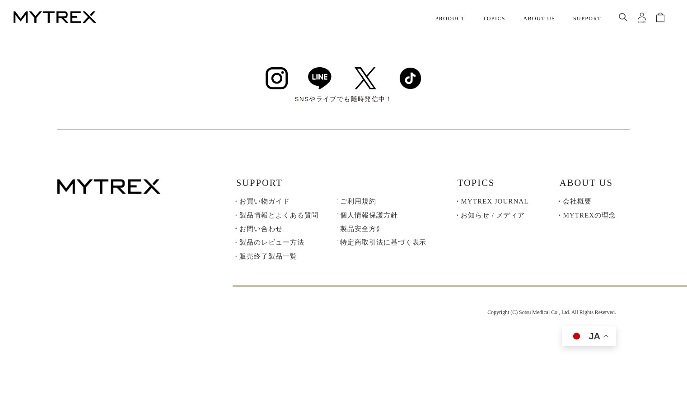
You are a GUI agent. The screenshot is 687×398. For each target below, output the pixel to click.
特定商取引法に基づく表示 (383, 245)
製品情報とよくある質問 (278, 218)
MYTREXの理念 (589, 218)
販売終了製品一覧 (268, 259)
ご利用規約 (358, 203)
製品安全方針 (361, 231)
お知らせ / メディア (493, 218)
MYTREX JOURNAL (494, 204)
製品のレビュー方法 (271, 245)
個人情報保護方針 (368, 217)
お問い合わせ (260, 231)
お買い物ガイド (264, 204)
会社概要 (577, 204)
